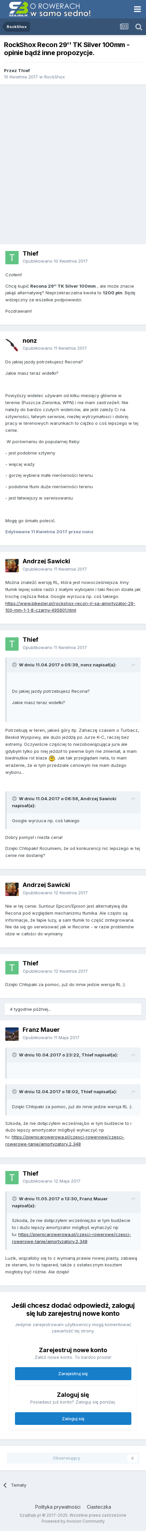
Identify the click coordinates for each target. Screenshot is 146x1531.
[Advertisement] (73, 164)
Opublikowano (55, 261)
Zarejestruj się (73, 1373)
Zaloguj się (73, 1418)
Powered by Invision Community (73, 1521)
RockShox (54, 76)
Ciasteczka (99, 1507)
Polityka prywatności (57, 1507)
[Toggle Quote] (15, 664)
